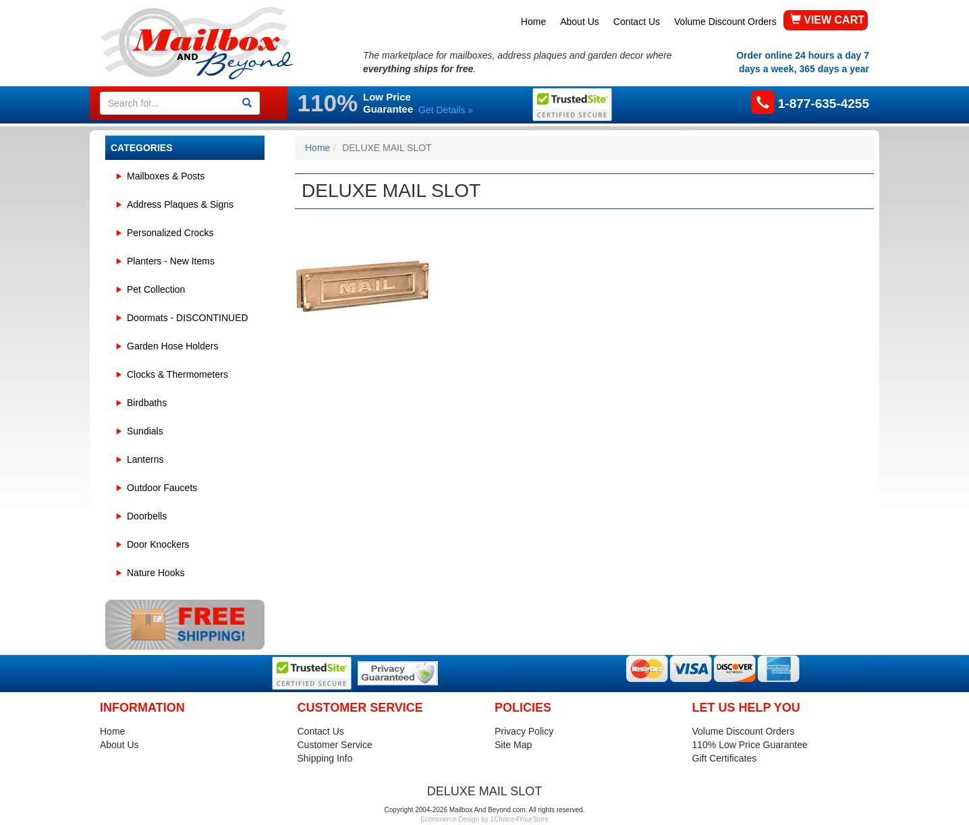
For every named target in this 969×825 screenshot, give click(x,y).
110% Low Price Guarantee (750, 744)
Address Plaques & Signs (180, 204)
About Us (579, 21)
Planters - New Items (171, 261)
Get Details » (445, 110)
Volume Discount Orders (725, 21)
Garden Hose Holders (172, 346)
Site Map (513, 744)
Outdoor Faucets (162, 487)
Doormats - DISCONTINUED (187, 317)
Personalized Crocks (170, 232)
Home (533, 21)
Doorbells (147, 516)
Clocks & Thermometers (177, 374)
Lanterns (145, 459)
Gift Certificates (724, 758)
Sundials (145, 431)
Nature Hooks (156, 572)
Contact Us (636, 21)
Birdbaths (147, 402)
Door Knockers (158, 544)
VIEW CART (827, 20)
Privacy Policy (524, 731)
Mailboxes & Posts (165, 176)
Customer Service (335, 744)
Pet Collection (156, 289)
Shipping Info (325, 758)
